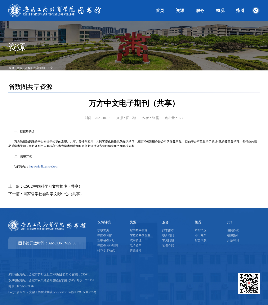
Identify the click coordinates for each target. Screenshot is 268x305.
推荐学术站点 (106, 250)
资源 (19, 68)
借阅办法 (233, 230)
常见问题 (168, 240)
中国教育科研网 (107, 245)
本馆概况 (200, 230)
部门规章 (200, 235)
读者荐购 (168, 245)
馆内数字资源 (138, 230)
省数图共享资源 (34, 68)
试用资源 (136, 240)
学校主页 (103, 230)
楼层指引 (233, 235)
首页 (11, 68)
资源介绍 (136, 250)
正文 (50, 68)
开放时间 (233, 240)
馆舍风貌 (200, 240)
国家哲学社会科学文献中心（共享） (53, 194)
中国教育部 (104, 235)
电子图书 (136, 245)
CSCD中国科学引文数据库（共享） (52, 186)
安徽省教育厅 (106, 240)
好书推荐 (168, 230)
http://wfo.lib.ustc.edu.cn (43, 166)
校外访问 (168, 235)
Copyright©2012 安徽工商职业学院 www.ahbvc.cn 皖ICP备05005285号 (52, 292)
